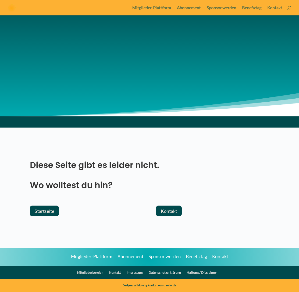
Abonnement (189, 8)
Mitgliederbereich (90, 272)
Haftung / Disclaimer (202, 272)
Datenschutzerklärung (165, 272)
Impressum (135, 272)
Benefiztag (251, 8)
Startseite (44, 211)
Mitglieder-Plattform (151, 8)
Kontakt (274, 8)
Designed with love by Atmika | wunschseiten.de (149, 285)
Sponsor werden (221, 8)
